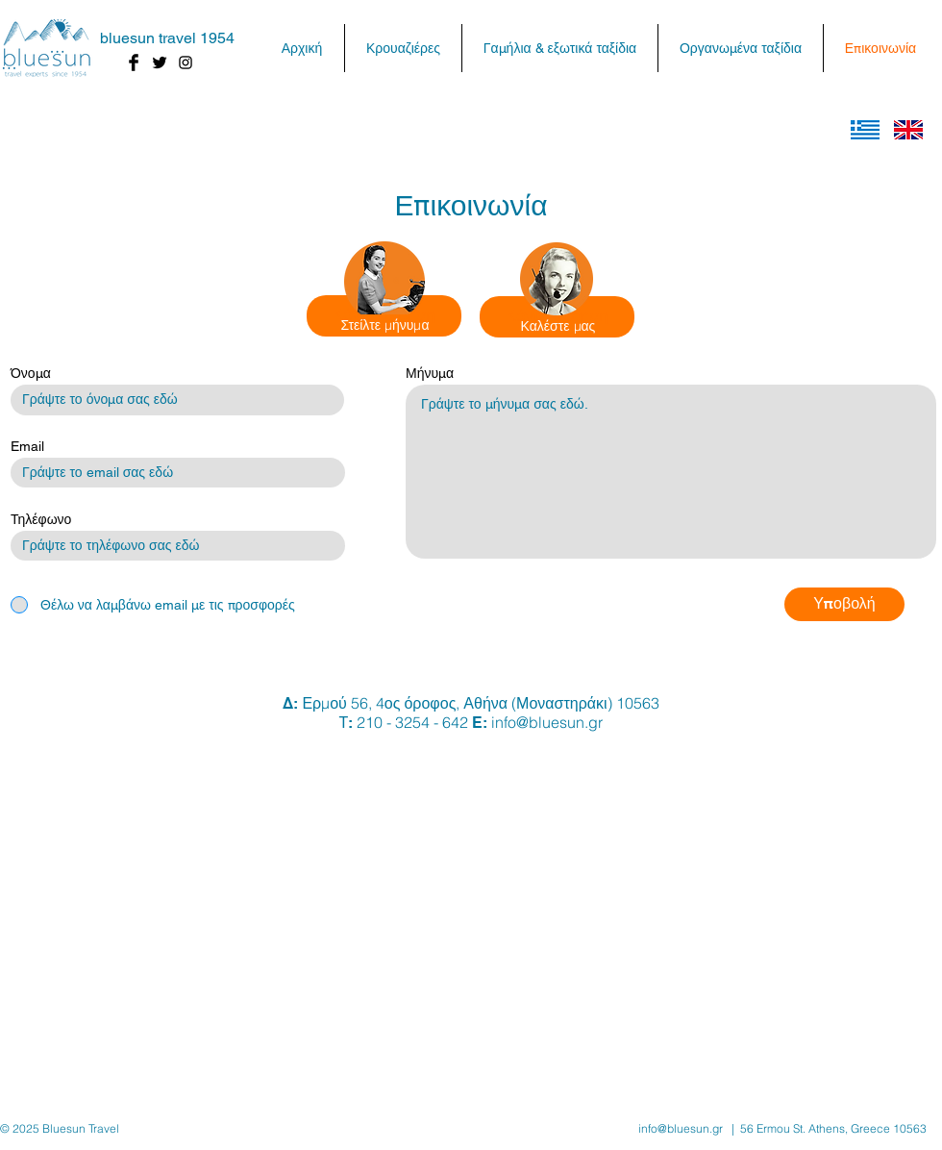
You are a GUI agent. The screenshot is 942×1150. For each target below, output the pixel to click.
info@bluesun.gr (547, 722)
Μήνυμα (430, 373)
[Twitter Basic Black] (159, 62)
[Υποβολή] (844, 604)
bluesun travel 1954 (167, 38)
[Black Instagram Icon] (185, 62)
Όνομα (31, 373)
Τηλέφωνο (41, 519)
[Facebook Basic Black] (133, 62)
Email (27, 446)
